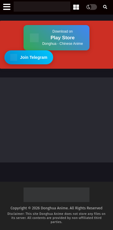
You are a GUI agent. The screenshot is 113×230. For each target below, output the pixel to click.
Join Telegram (28, 57)
